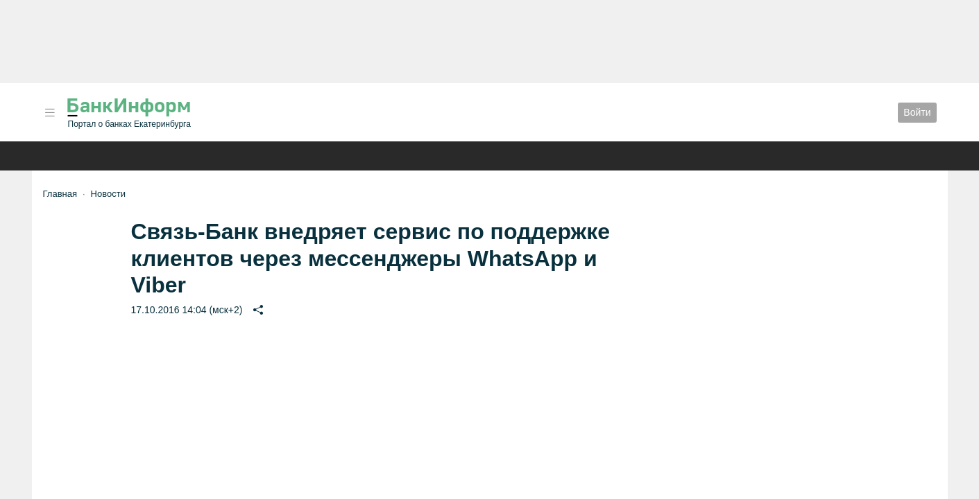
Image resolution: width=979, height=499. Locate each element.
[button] (50, 112)
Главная (60, 194)
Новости (108, 194)
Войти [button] (916, 112)
